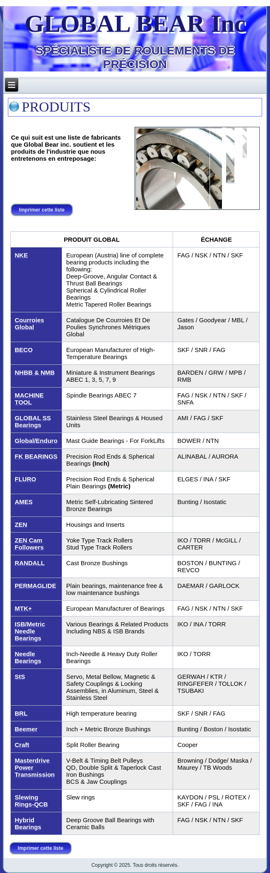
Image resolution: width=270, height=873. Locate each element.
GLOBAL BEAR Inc (134, 23)
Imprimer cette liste (42, 210)
